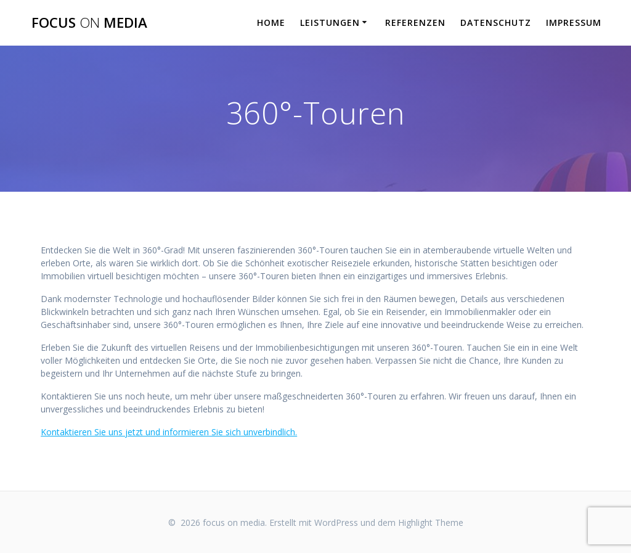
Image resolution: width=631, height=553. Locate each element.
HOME (271, 22)
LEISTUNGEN (330, 22)
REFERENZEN (415, 22)
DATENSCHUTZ (495, 22)
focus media (89, 23)
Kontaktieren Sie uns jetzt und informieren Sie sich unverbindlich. (169, 432)
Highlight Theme (430, 522)
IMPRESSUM (573, 22)
